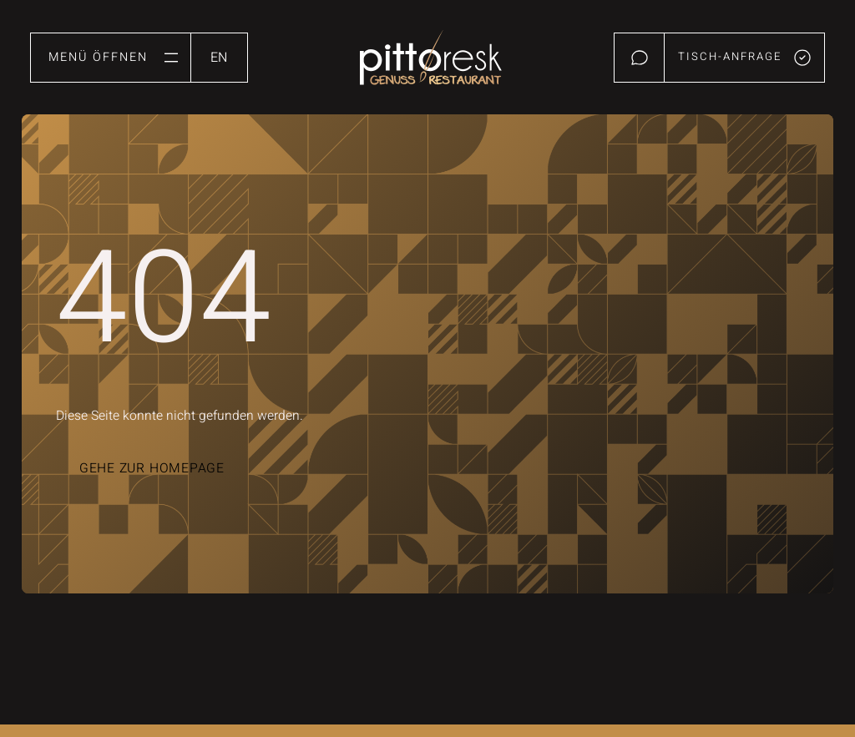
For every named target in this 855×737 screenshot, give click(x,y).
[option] (218, 53)
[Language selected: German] (219, 57)
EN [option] (218, 58)
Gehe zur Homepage (152, 468)
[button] (110, 58)
